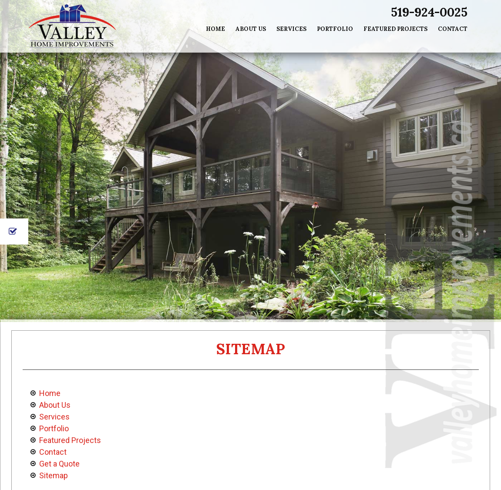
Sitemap (53, 475)
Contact (452, 29)
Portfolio (335, 29)
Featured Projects (395, 29)
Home (215, 29)
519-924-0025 (429, 12)
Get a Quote (59, 463)
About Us (250, 29)
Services (291, 29)
